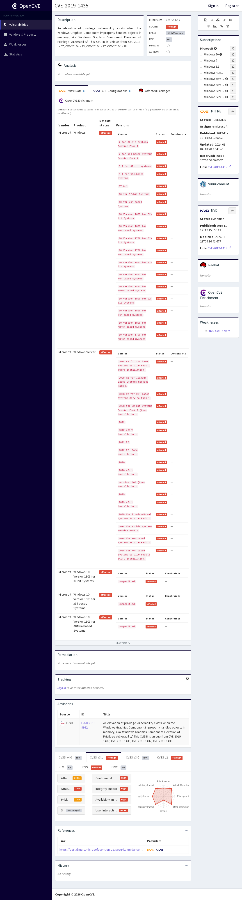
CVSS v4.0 (70, 757)
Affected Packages (155, 91)
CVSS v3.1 (104, 757)
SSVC (118, 767)
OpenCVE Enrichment (76, 100)
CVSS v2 (170, 757)
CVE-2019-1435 (71, 5)
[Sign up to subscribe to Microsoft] (233, 48)
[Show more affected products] (123, 642)
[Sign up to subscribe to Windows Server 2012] (233, 84)
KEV (66, 767)
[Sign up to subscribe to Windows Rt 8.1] (233, 72)
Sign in (213, 5)
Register (232, 5)
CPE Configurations (111, 91)
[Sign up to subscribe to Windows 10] (233, 54)
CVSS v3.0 (137, 757)
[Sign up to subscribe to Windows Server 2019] (233, 97)
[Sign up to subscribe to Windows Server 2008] (233, 78)
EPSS (92, 767)
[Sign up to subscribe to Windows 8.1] (233, 66)
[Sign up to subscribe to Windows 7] (233, 60)
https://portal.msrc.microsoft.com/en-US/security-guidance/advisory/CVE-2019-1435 (116, 849)
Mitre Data (71, 91)
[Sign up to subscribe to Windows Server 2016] (233, 91)
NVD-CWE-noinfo (220, 331)
